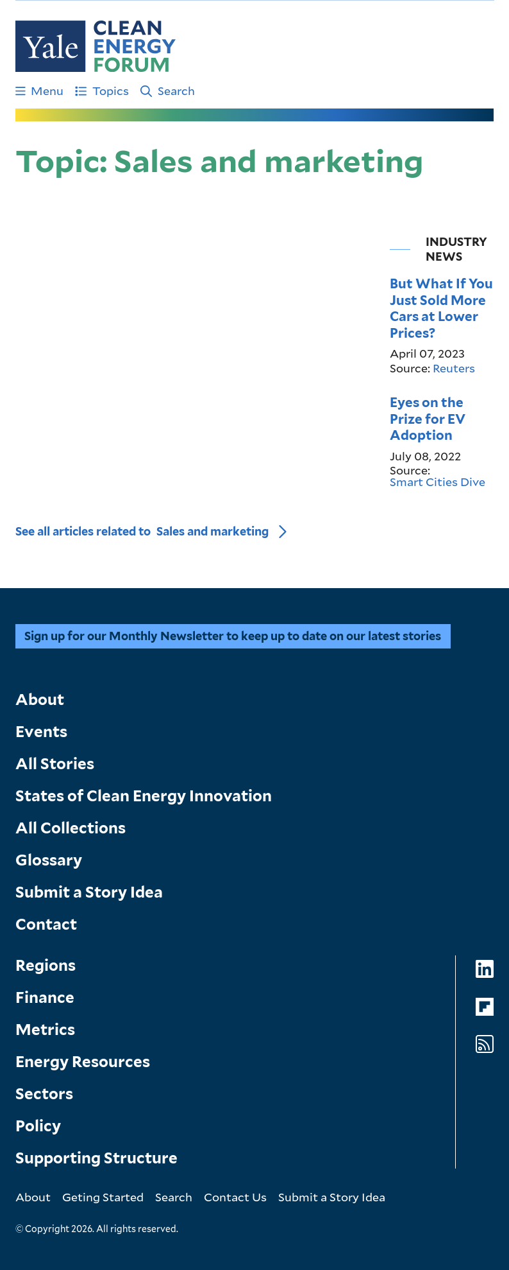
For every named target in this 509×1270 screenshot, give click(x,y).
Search (167, 90)
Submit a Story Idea (89, 892)
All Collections (70, 828)
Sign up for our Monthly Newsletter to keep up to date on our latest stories (232, 636)
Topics (102, 90)
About (39, 699)
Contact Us (235, 1197)
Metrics (45, 1029)
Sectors (44, 1093)
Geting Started (103, 1197)
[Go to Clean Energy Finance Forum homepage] (95, 46)
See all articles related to (142, 531)
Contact (46, 924)
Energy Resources (82, 1061)
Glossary (48, 860)
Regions (45, 965)
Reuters (454, 368)
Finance (44, 997)
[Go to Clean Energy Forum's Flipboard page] (485, 1007)
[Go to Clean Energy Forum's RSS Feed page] (485, 1044)
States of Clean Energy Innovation (143, 796)
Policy (38, 1126)
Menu (39, 90)
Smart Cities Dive (437, 481)
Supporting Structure (96, 1158)
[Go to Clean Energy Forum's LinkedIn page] (485, 969)
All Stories (54, 763)
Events (41, 731)
